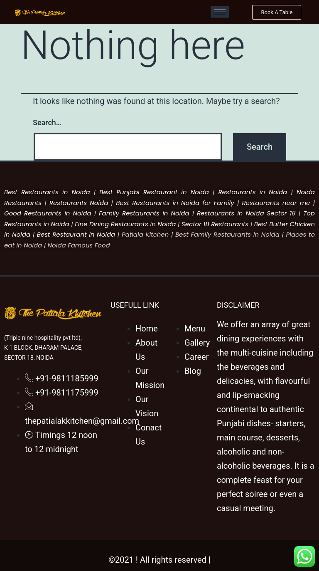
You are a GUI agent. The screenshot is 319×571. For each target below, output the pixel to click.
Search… (47, 122)
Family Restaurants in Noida (144, 213)
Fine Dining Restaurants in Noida (125, 224)
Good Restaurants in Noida (47, 213)
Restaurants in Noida (252, 192)
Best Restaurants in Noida (47, 192)
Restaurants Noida (78, 202)
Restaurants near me (276, 202)
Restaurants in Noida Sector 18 (246, 213)
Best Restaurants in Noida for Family (175, 202)
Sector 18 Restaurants (215, 224)
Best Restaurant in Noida (76, 234)
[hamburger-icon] (220, 12)
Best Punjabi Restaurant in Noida (154, 192)
